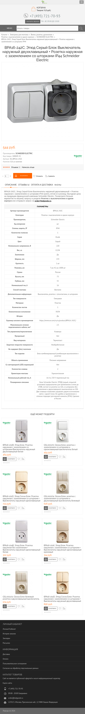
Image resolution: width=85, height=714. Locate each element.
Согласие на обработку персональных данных (20, 668)
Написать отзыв (28, 167)
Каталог (4, 34)
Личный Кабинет (9, 629)
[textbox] (47, 28)
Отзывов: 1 (15, 167)
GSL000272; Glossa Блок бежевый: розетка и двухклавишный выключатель (21, 598)
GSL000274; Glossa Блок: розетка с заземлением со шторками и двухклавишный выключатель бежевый (62, 498)
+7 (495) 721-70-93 (45, 16)
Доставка (6, 654)
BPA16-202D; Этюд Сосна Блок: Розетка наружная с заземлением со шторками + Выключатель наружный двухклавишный (62, 599)
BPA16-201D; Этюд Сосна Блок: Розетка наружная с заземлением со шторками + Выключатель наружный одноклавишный (21, 498)
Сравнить (51, 176)
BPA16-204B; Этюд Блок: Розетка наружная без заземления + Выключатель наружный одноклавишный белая (21, 548)
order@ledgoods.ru (43, 201)
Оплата (5, 659)
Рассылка (6, 643)
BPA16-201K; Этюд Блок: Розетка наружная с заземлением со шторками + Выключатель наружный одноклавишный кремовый (62, 548)
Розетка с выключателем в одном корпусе (17, 37)
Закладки (6, 638)
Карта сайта (7, 683)
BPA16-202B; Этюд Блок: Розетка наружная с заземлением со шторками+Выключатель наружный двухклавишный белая (19, 448)
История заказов (9, 634)
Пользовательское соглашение (14, 663)
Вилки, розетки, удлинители (41, 34)
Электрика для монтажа (19, 34)
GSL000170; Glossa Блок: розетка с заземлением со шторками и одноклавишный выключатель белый (61, 447)
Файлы (57, 185)
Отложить (39, 176)
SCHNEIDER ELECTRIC (45, 37)
